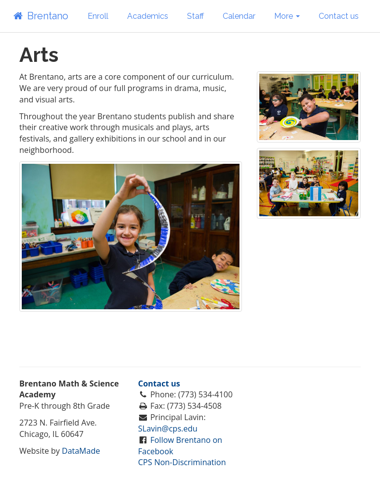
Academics (147, 16)
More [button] (287, 16)
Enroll (98, 16)
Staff (195, 16)
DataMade (81, 450)
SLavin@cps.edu (167, 428)
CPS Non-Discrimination (182, 462)
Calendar (239, 16)
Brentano (40, 16)
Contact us (339, 16)
